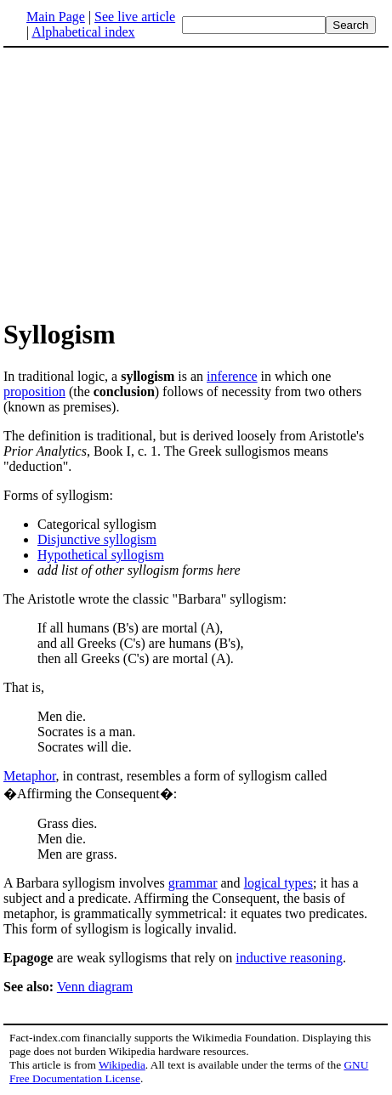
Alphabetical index (82, 32)
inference (232, 376)
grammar (193, 883)
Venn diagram (95, 986)
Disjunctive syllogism (96, 539)
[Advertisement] (146, 182)
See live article (134, 16)
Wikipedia (122, 1064)
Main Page (55, 16)
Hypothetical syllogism (100, 555)
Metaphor (29, 776)
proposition (34, 391)
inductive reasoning (289, 957)
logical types (278, 883)
